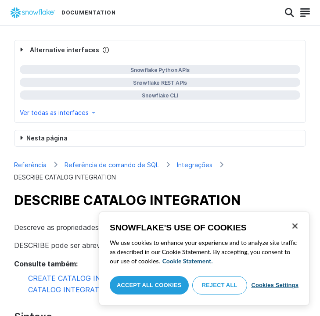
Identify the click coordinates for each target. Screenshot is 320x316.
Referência (30, 165)
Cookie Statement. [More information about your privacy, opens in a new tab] (187, 261)
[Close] (295, 226)
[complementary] (160, 81)
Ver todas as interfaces (58, 112)
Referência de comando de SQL (112, 165)
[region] (204, 258)
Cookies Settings (274, 285)
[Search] (289, 12)
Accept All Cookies (149, 285)
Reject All (219, 285)
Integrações (194, 165)
